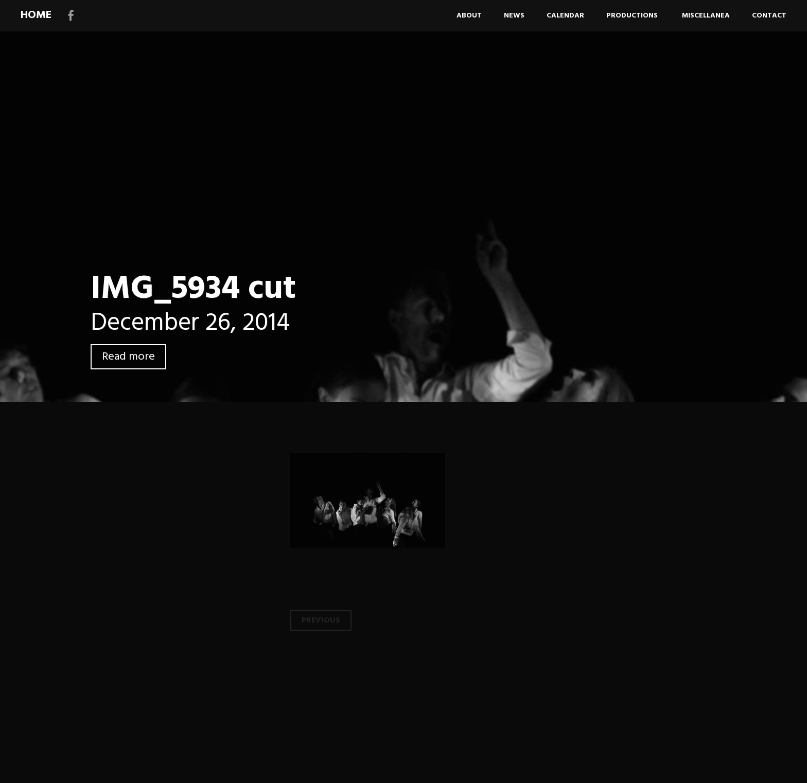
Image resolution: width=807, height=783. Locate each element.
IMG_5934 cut (193, 289)
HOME (36, 15)
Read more (128, 357)
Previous (321, 620)
